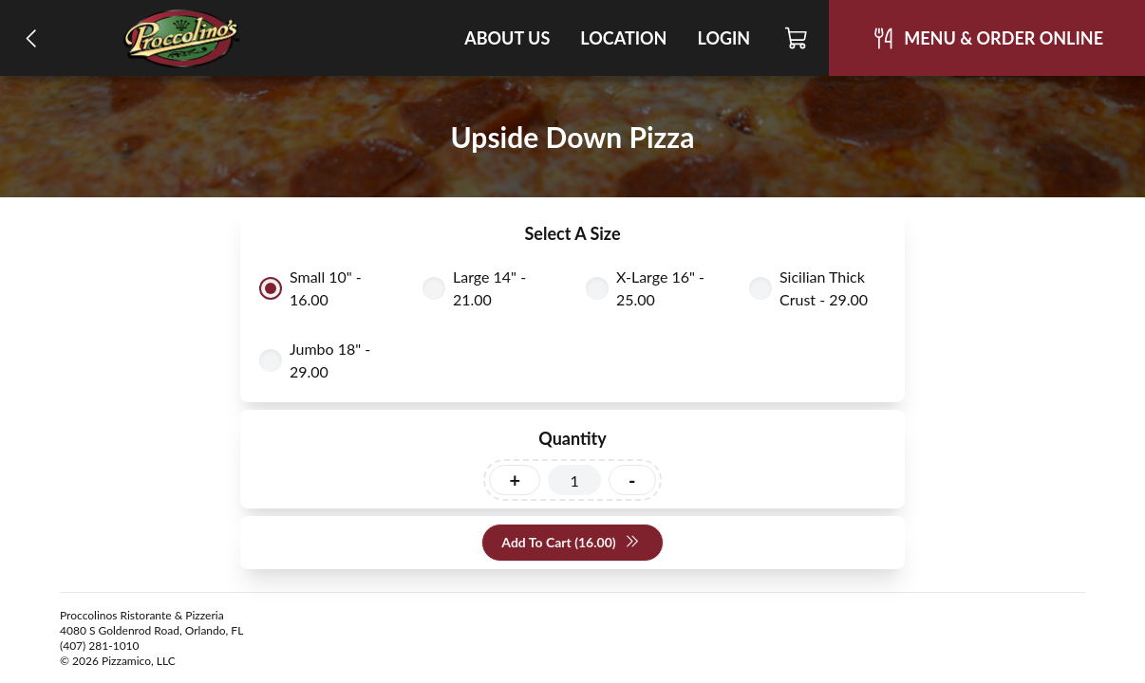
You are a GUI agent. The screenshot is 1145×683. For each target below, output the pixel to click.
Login (723, 38)
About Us (507, 38)
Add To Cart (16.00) (570, 543)
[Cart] (797, 38)
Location (623, 38)
